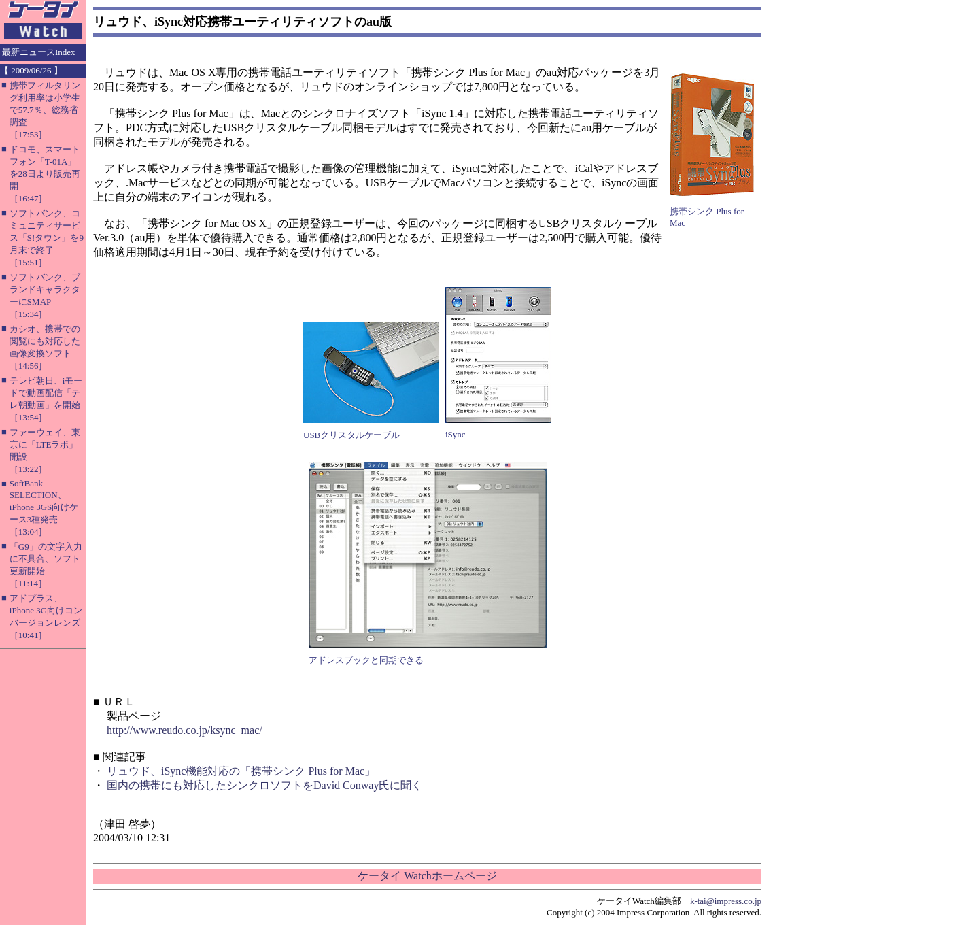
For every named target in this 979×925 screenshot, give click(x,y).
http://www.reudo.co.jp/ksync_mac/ (184, 730)
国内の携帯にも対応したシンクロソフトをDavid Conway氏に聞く (264, 785)
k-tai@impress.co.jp (725, 901)
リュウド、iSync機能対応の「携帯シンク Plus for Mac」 (241, 771)
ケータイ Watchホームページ (427, 875)
